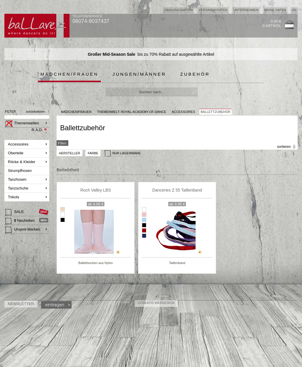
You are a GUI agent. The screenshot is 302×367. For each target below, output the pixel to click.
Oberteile (16, 153)
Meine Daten (275, 10)
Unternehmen (246, 10)
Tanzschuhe (18, 188)
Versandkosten (212, 10)
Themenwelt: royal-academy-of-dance (131, 112)
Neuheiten (20, 221)
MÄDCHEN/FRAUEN (76, 112)
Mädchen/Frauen (69, 74)
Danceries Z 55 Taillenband (177, 190)
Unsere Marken (22, 230)
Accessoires (19, 144)
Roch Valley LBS (95, 190)
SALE (15, 212)
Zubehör (195, 74)
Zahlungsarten (178, 10)
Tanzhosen (18, 179)
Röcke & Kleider (22, 162)
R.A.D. (37, 130)
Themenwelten (22, 123)
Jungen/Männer (139, 74)
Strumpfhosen (20, 170)
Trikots (14, 197)
